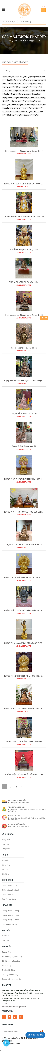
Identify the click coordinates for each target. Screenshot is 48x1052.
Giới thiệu (5, 844)
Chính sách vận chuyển (11, 890)
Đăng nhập (6, 865)
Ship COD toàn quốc (17, 800)
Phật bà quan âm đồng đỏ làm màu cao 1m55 (24, 151)
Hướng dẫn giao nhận (10, 920)
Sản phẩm (6, 849)
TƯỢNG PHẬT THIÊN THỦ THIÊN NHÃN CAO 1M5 (24, 479)
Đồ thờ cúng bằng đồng (11, 961)
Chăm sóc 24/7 (14, 816)
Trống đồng (6, 965)
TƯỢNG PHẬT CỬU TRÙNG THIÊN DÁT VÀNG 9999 (24, 184)
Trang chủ (6, 840)
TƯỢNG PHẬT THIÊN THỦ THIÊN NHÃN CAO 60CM (25, 610)
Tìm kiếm (5, 860)
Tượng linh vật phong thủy (12, 979)
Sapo (17, 1044)
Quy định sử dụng (9, 899)
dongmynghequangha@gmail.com (14, 1007)
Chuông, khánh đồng (10, 975)
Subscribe (41, 1031)
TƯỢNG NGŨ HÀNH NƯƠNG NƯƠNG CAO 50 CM (24, 217)
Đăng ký (5, 869)
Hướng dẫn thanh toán (10, 915)
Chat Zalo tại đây (35, 1035)
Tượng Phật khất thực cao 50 (24, 446)
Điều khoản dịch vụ (9, 924)
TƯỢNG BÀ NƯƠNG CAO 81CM (23, 413)
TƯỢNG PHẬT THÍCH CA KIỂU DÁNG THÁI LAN (24, 774)
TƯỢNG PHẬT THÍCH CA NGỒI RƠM (24, 282)
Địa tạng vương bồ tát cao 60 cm (24, 348)
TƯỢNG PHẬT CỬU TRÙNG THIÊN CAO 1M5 (24, 742)
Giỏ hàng (5, 874)
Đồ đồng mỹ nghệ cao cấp (12, 956)
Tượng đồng (7, 952)
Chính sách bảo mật (9, 886)
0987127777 (7, 1004)
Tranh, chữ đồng (8, 970)
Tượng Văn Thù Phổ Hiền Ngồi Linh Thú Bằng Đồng (24, 381)
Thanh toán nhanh (16, 807)
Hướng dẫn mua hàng (10, 911)
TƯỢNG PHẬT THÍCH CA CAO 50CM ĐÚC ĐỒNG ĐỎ (25, 512)
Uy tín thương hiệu (16, 824)
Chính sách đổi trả (9, 895)
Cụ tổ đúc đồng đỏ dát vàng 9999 (24, 249)
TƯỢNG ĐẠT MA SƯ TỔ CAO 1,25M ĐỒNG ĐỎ (24, 545)
